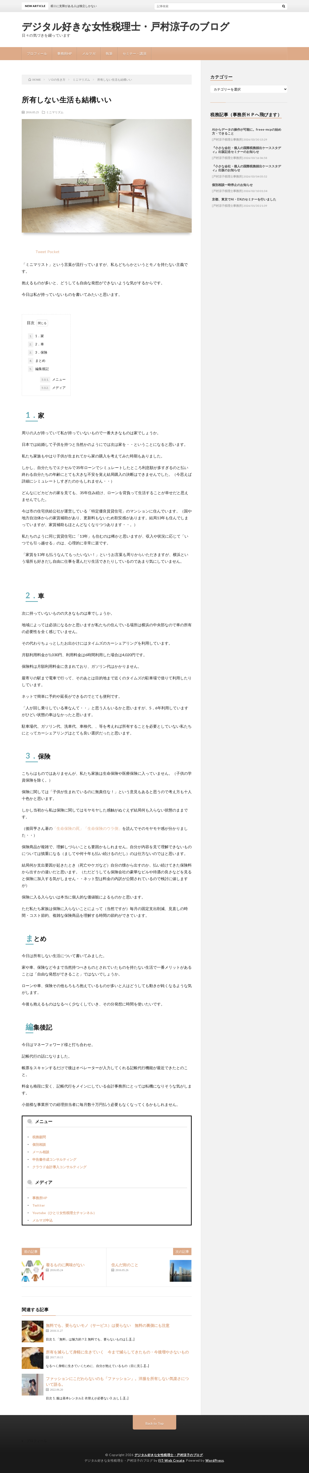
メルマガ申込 (42, 1220)
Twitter (38, 1205)
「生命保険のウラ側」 (103, 828)
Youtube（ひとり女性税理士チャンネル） (64, 1213)
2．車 (36, 344)
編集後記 (38, 369)
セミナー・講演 (134, 53)
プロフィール (37, 53)
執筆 (109, 53)
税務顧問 (39, 1137)
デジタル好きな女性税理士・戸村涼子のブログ (126, 26)
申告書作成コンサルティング (54, 1159)
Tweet (40, 251)
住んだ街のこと (124, 1264)
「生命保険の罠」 (68, 828)
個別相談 (39, 1144)
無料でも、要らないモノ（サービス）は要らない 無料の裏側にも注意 (107, 1325)
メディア (53, 388)
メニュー (53, 380)
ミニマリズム (54, 112)
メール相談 (40, 1152)
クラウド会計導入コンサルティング (59, 1167)
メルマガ (89, 53)
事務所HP (64, 53)
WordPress (214, 1460)
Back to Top (155, 1423)
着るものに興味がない (65, 1264)
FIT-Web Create (171, 1460)
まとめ (36, 361)
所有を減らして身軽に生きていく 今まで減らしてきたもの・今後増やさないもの (117, 1352)
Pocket (53, 251)
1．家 (36, 336)
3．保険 (37, 353)
